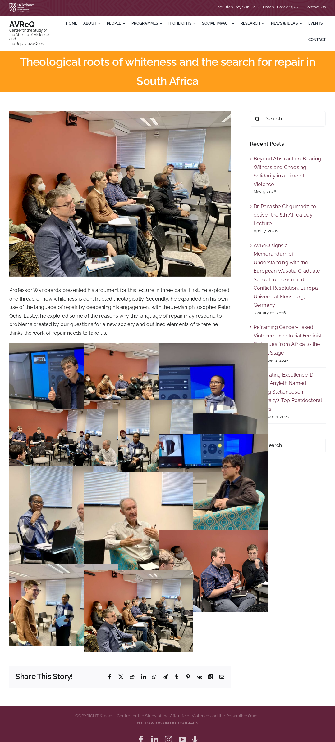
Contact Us (315, 7)
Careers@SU (289, 7)
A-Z (256, 7)
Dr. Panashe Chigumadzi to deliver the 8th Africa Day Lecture (285, 214)
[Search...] (288, 119)
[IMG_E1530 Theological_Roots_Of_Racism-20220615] (120, 194)
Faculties (224, 7)
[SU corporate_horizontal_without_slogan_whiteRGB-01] (21, 5)
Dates (268, 7)
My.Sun (243, 7)
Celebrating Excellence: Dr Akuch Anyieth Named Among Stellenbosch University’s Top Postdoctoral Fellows (288, 392)
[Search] (257, 119)
